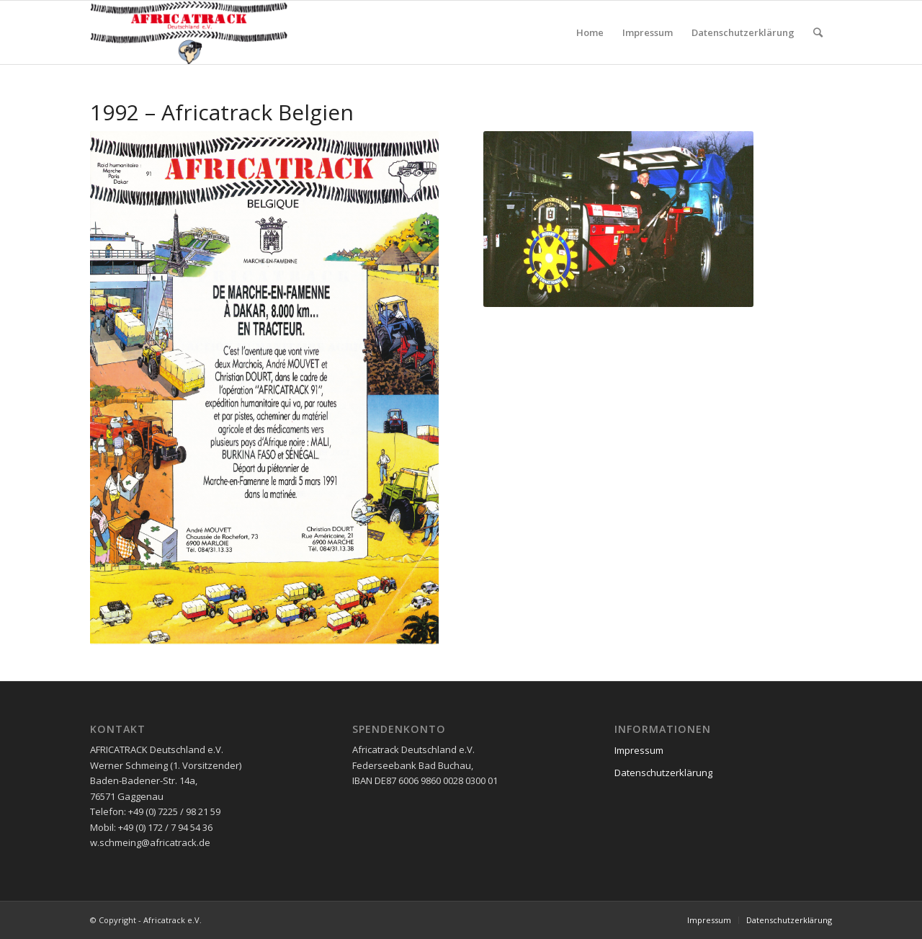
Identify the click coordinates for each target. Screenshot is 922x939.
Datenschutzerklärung (663, 772)
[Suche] (818, 32)
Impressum (638, 750)
